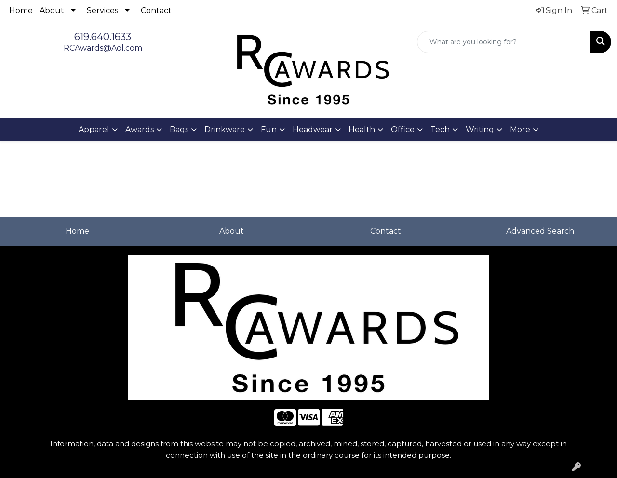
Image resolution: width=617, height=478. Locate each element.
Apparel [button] (94, 129)
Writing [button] (480, 129)
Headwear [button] (313, 129)
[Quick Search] (504, 42)
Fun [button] (269, 129)
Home (21, 10)
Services (102, 10)
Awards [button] (139, 129)
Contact (156, 10)
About (52, 10)
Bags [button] (179, 129)
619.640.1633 (102, 36)
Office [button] (403, 129)
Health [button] (362, 129)
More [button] (520, 129)
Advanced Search (540, 231)
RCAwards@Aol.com (103, 48)
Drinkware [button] (224, 129)
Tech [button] (440, 129)
